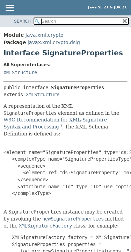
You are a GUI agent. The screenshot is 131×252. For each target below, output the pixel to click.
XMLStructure (20, 72)
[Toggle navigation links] (9, 8)
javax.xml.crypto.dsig (54, 42)
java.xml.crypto (45, 35)
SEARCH (22, 21)
